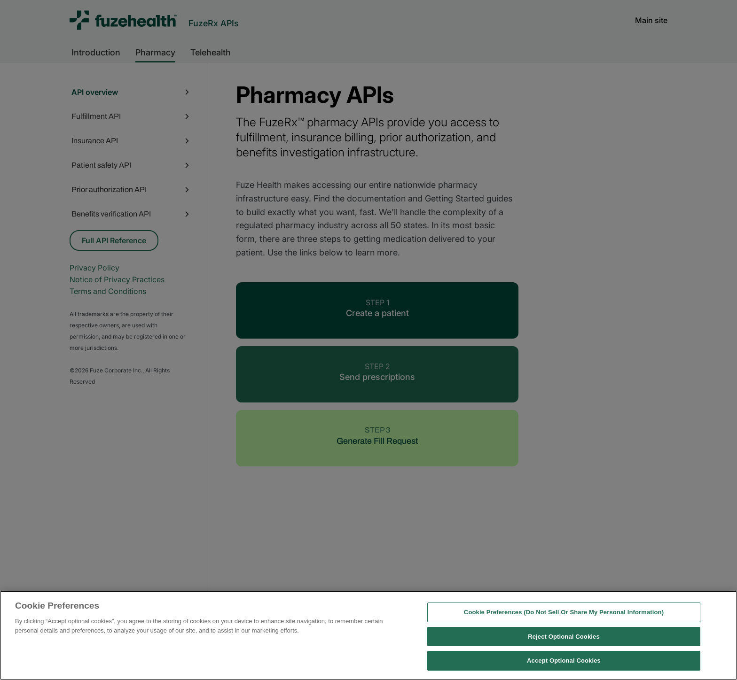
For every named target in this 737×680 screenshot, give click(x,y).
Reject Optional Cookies (564, 636)
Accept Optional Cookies (564, 660)
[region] (368, 635)
